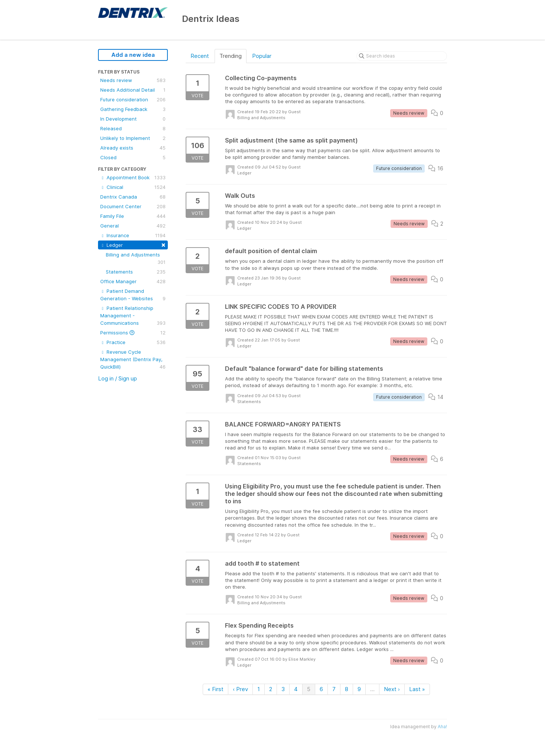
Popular (261, 55)
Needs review (133, 80)
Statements (136, 271)
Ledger (133, 244)
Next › (392, 689)
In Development (133, 118)
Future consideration (133, 99)
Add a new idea (133, 54)
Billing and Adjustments (136, 259)
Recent (199, 55)
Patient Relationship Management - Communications (133, 316)
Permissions (133, 332)
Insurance (133, 235)
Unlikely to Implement (133, 138)
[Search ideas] (401, 56)
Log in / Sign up (117, 378)
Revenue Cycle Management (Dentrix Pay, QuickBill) (133, 359)
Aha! (442, 726)
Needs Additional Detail (133, 90)
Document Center (133, 206)
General (133, 225)
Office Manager (133, 281)
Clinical (133, 187)
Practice (133, 342)
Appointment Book (133, 177)
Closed (133, 157)
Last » (417, 689)
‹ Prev (240, 689)
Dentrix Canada (133, 196)
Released (133, 128)
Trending (230, 55)
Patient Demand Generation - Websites (133, 295)
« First (215, 689)
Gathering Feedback (133, 109)
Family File (133, 216)
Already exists (133, 147)
